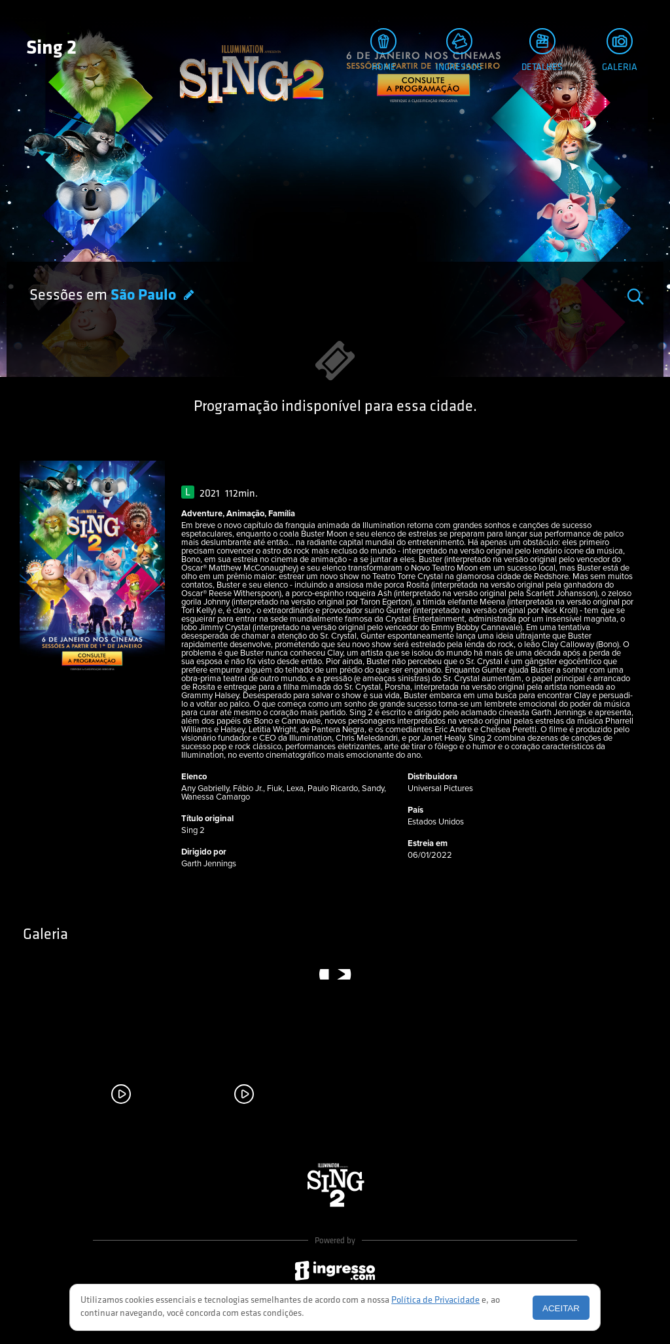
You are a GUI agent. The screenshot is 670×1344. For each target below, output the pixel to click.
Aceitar (561, 1308)
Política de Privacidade (435, 1300)
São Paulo (145, 296)
